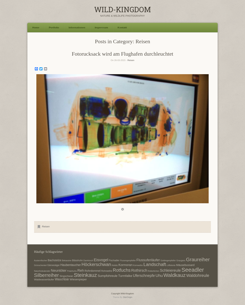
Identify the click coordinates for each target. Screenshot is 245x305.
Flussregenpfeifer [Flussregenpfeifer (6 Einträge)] (128, 260)
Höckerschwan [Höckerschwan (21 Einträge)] (96, 264)
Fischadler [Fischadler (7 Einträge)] (114, 260)
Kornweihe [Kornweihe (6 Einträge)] (138, 265)
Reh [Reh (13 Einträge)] (80, 270)
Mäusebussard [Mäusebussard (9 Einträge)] (185, 265)
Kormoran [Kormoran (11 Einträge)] (125, 265)
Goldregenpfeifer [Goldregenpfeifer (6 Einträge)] (168, 260)
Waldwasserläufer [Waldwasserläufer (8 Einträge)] (44, 279)
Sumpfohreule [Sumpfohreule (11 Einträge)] (108, 276)
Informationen (77, 27)
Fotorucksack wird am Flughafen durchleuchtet (122, 54)
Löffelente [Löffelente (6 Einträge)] (171, 265)
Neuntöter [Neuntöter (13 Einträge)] (58, 270)
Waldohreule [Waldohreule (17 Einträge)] (197, 275)
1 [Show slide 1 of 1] (122, 209)
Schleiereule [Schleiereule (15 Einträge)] (170, 270)
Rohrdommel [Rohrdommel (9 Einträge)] (93, 270)
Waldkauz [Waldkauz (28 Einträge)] (174, 275)
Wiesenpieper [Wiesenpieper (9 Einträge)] (78, 279)
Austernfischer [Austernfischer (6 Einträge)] (40, 260)
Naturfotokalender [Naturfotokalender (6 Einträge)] (42, 271)
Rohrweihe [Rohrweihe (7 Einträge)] (106, 271)
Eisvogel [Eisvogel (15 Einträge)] (101, 260)
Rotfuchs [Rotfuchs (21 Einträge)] (122, 270)
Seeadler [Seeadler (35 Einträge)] (192, 270)
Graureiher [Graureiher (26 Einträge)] (198, 259)
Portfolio (54, 27)
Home (35, 27)
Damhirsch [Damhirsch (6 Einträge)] (88, 260)
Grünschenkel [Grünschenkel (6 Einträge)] (40, 265)
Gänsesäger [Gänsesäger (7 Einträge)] (53, 265)
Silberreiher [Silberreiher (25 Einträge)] (46, 275)
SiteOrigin (127, 297)
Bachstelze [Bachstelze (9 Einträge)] (54, 260)
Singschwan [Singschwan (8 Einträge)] (66, 276)
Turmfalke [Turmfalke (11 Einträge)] (125, 276)
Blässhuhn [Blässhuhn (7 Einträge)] (77, 260)
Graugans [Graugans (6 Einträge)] (180, 260)
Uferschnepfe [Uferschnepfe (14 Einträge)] (144, 275)
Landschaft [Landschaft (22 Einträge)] (154, 264)
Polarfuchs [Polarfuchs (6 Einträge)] (72, 271)
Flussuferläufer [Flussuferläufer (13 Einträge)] (148, 260)
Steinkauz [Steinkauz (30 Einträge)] (85, 275)
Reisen (130, 60)
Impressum (101, 27)
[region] (122, 145)
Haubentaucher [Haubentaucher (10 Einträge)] (70, 265)
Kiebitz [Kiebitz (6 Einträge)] (115, 265)
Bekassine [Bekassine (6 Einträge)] (66, 260)
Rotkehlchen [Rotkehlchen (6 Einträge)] (153, 271)
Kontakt (122, 27)
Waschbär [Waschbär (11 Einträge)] (62, 279)
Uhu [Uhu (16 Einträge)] (159, 275)
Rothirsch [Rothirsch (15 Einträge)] (139, 270)
